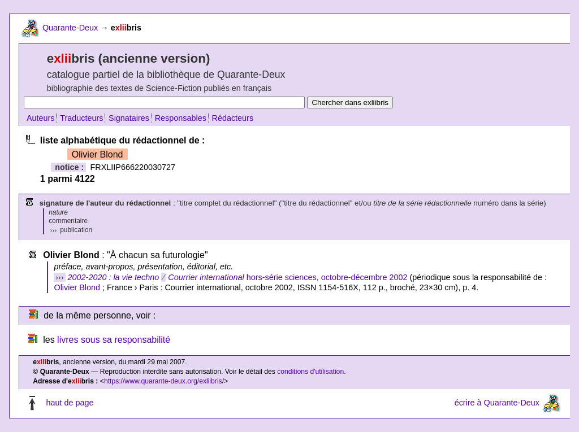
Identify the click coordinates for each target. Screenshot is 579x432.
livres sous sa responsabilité (113, 339)
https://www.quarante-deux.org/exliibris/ (164, 381)
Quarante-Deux (70, 27)
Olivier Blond (77, 287)
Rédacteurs (233, 118)
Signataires (129, 118)
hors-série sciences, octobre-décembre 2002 (238, 277)
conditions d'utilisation (310, 372)
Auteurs (41, 118)
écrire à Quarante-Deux (497, 402)
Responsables (180, 118)
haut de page (69, 402)
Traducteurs (81, 118)
